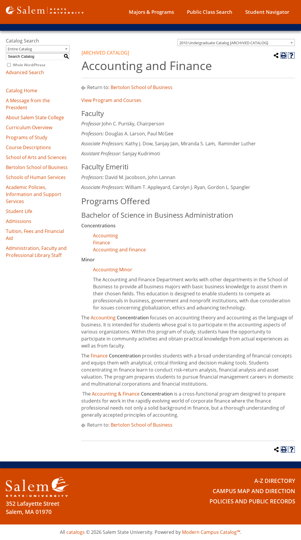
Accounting (105, 235)
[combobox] (236, 42)
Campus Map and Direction (254, 491)
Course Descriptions (28, 147)
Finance (101, 242)
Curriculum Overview (29, 127)
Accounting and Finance (119, 249)
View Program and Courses (111, 100)
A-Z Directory (274, 481)
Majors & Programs (151, 11)
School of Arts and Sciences (36, 157)
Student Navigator (267, 11)
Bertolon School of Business (37, 167)
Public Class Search (209, 11)
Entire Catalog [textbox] (20, 49)
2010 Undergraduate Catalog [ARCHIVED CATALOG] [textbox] (223, 42)
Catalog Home (21, 90)
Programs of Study (26, 137)
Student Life (19, 211)
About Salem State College (35, 117)
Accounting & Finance (116, 394)
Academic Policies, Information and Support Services (33, 194)
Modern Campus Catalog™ (211, 532)
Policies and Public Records (252, 501)
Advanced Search (25, 72)
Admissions (18, 221)
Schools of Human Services (36, 177)
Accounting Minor (112, 269)
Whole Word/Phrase (29, 64)
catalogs (75, 532)
